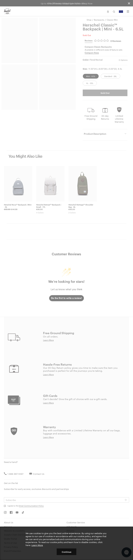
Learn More (37, 545)
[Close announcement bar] (129, 3)
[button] (108, 11)
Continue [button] (66, 551)
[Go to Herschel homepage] (7, 11)
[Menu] (128, 12)
